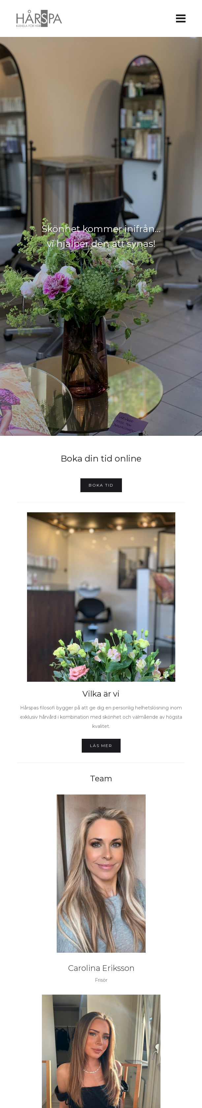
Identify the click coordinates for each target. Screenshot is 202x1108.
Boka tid (101, 485)
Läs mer (101, 745)
